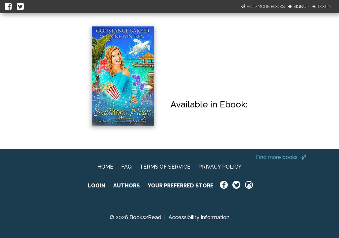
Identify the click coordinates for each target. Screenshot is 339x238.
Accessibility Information (199, 217)
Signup (298, 6)
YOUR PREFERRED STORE (181, 185)
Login (322, 6)
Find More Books (263, 6)
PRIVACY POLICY (220, 167)
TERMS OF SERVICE (165, 167)
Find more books (281, 157)
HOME (105, 167)
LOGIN (96, 185)
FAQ (126, 167)
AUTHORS (126, 185)
